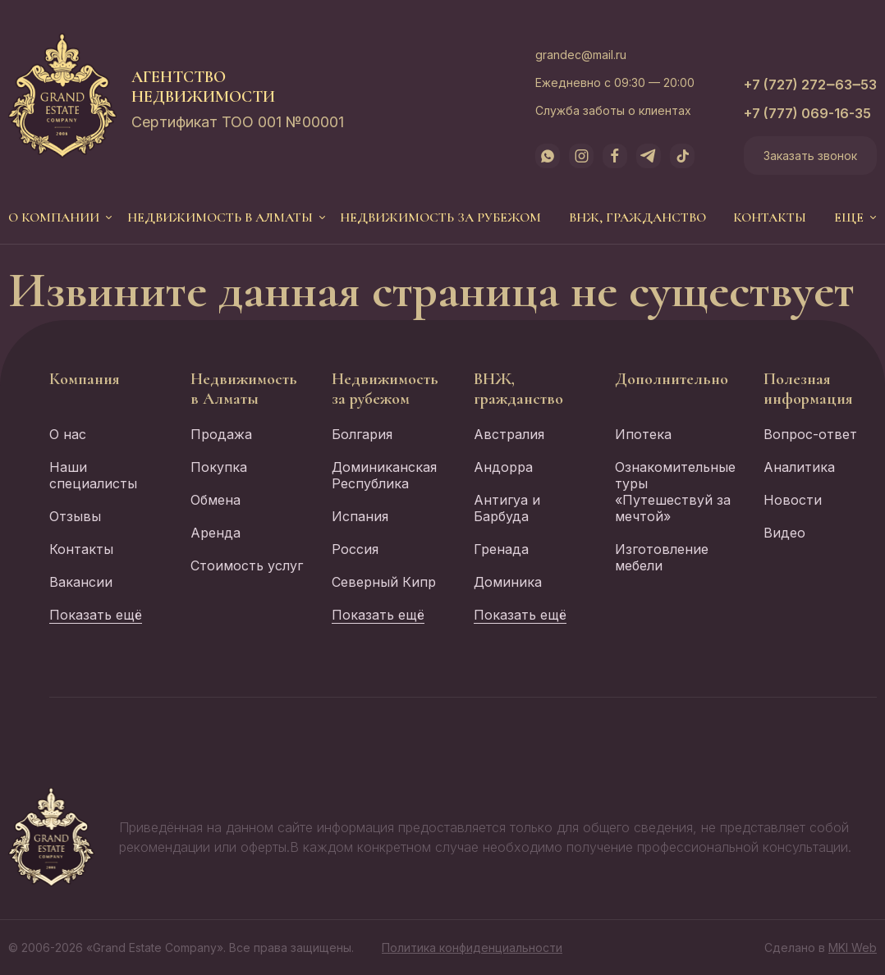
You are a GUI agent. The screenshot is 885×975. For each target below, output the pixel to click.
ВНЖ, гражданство (637, 217)
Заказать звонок (810, 155)
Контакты (769, 217)
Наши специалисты (93, 475)
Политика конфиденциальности (472, 947)
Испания (360, 516)
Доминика (508, 582)
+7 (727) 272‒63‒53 (810, 84)
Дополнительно (671, 379)
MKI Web (852, 947)
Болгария (362, 434)
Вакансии (80, 582)
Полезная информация (808, 389)
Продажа (221, 434)
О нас (67, 434)
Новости (792, 500)
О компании (53, 217)
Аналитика (799, 467)
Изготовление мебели (661, 557)
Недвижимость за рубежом (440, 217)
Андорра (503, 467)
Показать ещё (95, 615)
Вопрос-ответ (810, 434)
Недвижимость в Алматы (220, 217)
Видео (784, 532)
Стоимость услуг (246, 565)
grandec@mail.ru (580, 55)
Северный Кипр (384, 582)
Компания (84, 379)
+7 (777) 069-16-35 (807, 113)
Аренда (215, 532)
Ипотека (643, 434)
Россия (355, 549)
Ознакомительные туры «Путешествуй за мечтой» (675, 491)
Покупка (218, 467)
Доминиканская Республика (384, 475)
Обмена (215, 500)
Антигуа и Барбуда (507, 508)
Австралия (509, 434)
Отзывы (75, 516)
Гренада (501, 549)
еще (849, 217)
